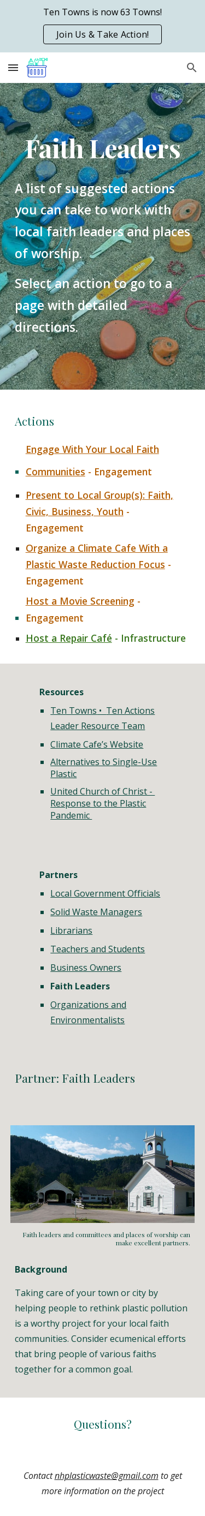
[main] (102, 148)
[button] (13, 67)
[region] (102, 26)
